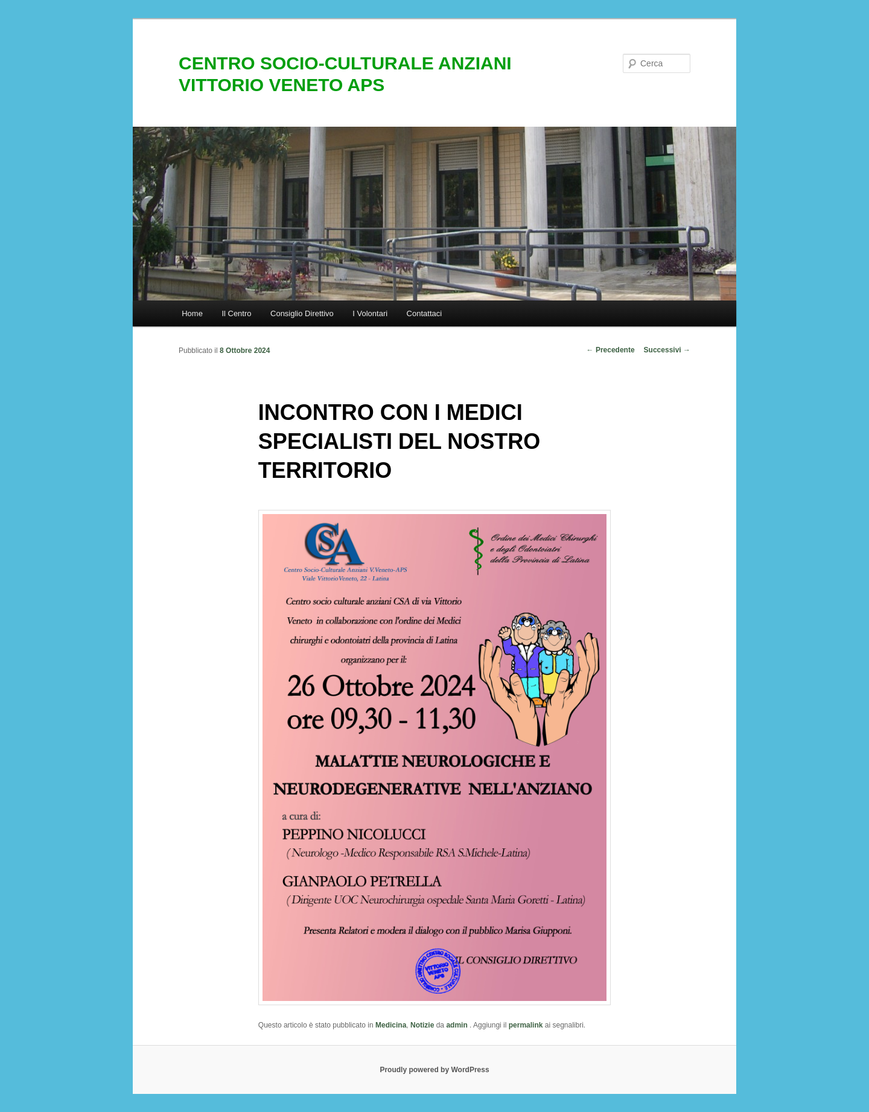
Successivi (667, 350)
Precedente (611, 350)
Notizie (422, 1025)
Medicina (390, 1025)
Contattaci (424, 313)
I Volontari (369, 313)
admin (458, 1025)
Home (192, 313)
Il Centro (236, 313)
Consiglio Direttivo (302, 313)
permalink (526, 1025)
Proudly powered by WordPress (434, 1070)
